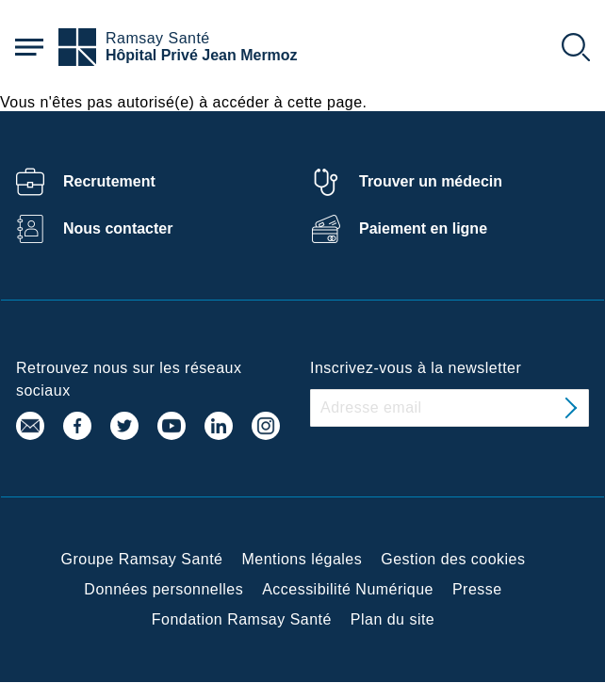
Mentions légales (301, 559)
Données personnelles (163, 589)
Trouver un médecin (430, 181)
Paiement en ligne (423, 228)
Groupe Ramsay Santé (142, 559)
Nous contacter (117, 228)
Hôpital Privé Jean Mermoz (202, 55)
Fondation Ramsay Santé (242, 619)
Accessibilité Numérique (347, 589)
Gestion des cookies (453, 559)
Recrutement (109, 181)
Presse (477, 589)
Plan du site (392, 619)
